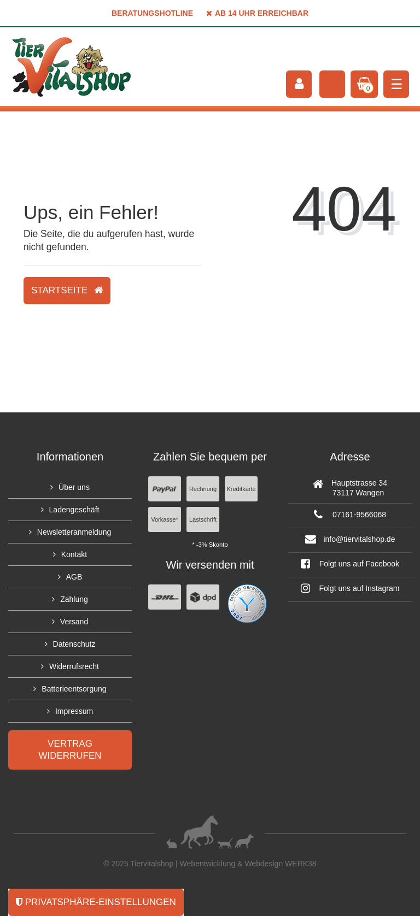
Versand (74, 621)
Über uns (74, 487)
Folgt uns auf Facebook (350, 563)
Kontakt (74, 554)
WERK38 (301, 863)
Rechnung (203, 489)
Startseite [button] (67, 290)
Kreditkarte (240, 489)
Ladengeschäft (74, 509)
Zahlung (74, 599)
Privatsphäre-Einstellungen (96, 902)
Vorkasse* (164, 519)
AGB (74, 576)
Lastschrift (203, 519)
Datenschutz (74, 644)
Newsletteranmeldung (74, 532)
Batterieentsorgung (74, 688)
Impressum (74, 711)
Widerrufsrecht (74, 666)
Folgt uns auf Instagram (350, 588)
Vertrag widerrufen (69, 749)
